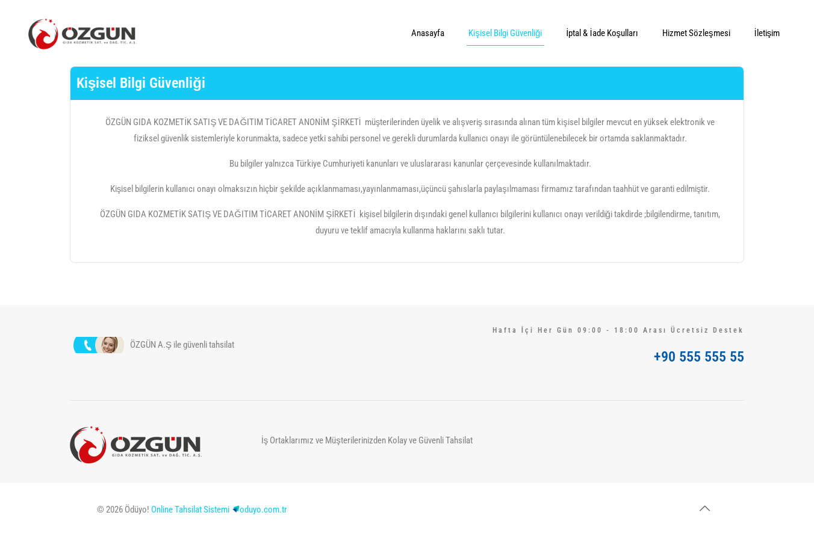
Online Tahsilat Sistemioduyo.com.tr (219, 509)
